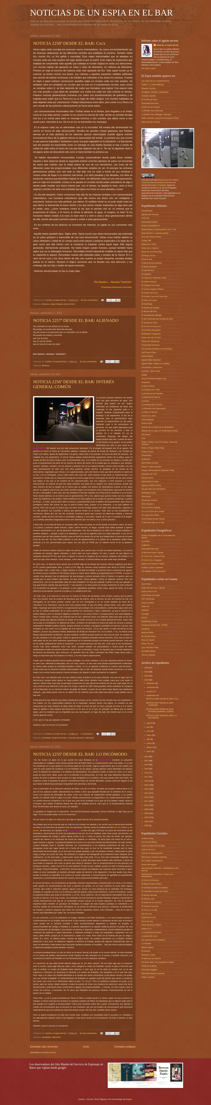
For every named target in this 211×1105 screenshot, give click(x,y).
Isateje (144, 375)
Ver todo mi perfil (148, 68)
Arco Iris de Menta (149, 842)
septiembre (151, 695)
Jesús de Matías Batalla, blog (153, 378)
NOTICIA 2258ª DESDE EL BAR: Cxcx (69, 43)
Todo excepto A (147, 504)
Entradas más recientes (44, 1046)
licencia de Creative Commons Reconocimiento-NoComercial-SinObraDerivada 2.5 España (159, 182)
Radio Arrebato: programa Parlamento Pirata (160, 118)
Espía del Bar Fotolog (150, 122)
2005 (146, 825)
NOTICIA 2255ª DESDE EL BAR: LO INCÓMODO (80, 754)
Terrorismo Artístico (149, 500)
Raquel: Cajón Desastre (151, 467)
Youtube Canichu (148, 96)
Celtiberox (145, 545)
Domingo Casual (148, 255)
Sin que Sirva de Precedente (153, 489)
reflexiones (89, 738)
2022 (146, 756)
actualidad (46, 738)
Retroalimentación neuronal (152, 973)
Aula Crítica (146, 584)
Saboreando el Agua (150, 481)
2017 (146, 777)
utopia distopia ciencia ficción (62, 304)
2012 (146, 797)
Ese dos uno (146, 914)
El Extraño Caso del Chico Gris (154, 296)
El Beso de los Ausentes (151, 263)
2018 (146, 773)
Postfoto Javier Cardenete (152, 567)
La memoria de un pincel (151, 405)
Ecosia (144, 617)
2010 (146, 805)
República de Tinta (149, 474)
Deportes (145, 610)
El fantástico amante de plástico (154, 888)
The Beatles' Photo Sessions (153, 571)
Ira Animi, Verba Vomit (150, 371)
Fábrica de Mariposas (150, 341)
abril (149, 739)
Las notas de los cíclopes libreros (155, 81)
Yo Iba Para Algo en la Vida (152, 522)
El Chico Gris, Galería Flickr (153, 556)
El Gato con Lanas (149, 300)
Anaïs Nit (145, 218)
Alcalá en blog (147, 838)
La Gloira (145, 401)
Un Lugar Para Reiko (150, 515)
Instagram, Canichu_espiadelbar (155, 92)
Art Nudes (145, 541)
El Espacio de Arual (149, 293)
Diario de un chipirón (150, 248)
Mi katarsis (145, 951)
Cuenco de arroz (148, 849)
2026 (146, 668)
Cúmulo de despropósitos (152, 853)
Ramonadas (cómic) (149, 463)
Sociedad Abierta (148, 651)
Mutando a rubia (148, 955)
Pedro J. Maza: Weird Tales (152, 448)
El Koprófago (146, 304)
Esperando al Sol (148, 917)
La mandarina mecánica (151, 932)
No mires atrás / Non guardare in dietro (157, 962)
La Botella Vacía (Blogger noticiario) (156, 114)
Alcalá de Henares (59, 738)
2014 (146, 789)
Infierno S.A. (146, 929)
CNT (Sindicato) (148, 599)
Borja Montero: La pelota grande (155, 233)
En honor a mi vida (149, 910)
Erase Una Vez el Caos (151, 337)
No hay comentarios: (90, 300)
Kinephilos (145, 382)
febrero (150, 747)
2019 (146, 769)
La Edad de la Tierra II (150, 397)
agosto (150, 723)
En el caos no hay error (151, 326)
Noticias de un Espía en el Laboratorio (157, 427)
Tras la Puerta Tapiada (150, 507)
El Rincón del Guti (148, 311)
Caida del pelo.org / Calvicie (153, 588)
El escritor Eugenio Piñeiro (152, 289)
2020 (146, 764)
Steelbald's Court (148, 493)
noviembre (151, 687)
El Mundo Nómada (149, 895)
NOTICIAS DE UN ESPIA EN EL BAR (101, 12)
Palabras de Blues (149, 966)
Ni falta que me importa (151, 958)
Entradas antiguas (125, 1046)
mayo (149, 735)
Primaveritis (146, 455)
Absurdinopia (146, 211)
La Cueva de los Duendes (152, 393)
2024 (146, 676)
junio (149, 731)
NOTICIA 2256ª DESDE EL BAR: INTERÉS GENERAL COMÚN (160, 710)
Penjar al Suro (147, 452)
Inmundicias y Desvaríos (151, 367)
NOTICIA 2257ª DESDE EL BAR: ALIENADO (76, 320)
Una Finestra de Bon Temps (153, 519)
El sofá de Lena (147, 899)
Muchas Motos (147, 632)
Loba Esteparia (147, 419)
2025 (146, 672)
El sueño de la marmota (151, 902)
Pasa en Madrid (148, 640)
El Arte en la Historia (150, 880)
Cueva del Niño (147, 603)
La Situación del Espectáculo (153, 408)
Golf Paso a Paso (148, 352)
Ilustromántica (147, 356)
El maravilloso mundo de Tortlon (154, 891)
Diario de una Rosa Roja (151, 252)
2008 (146, 813)
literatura (45, 304)
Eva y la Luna (147, 921)
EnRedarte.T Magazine (151, 334)
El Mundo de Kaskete (150, 308)
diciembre (151, 683)
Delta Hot (145, 606)
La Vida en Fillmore (149, 412)
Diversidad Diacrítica (150, 103)
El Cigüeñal (146, 274)
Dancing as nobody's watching (154, 857)
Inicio (86, 1046)
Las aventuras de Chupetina (153, 940)
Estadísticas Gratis (149, 621)
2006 (146, 821)
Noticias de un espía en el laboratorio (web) (159, 431)
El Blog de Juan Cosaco (151, 884)
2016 (146, 781)
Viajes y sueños (148, 977)
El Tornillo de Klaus (149, 99)
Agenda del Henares (150, 214)
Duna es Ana (146, 259)
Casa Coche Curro (149, 591)
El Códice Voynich (149, 282)
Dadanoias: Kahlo (148, 244)
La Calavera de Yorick (150, 390)
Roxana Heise (147, 478)
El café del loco (147, 270)
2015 (146, 785)
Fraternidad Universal (150, 345)
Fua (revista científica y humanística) (156, 349)
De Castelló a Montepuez (152, 861)
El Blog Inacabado (149, 267)
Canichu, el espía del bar (167, 45)
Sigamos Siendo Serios (151, 485)
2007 (146, 817)
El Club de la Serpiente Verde (153, 278)
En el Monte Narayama (151, 330)
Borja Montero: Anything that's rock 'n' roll (158, 229)
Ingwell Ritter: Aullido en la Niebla (155, 363)
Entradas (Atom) (49, 1052)
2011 (146, 801)
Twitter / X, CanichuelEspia (152, 84)
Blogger (129, 1099)
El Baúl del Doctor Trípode (152, 552)
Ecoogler (145, 614)
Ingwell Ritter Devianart (151, 360)
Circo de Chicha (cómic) (151, 237)
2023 (146, 680)
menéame (145, 629)
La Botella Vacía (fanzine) (152, 111)
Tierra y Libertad (148, 655)
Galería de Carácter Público (153, 564)
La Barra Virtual (147, 386)
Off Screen (145, 434)
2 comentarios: (87, 734)
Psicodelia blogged (149, 969)
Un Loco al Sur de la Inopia (152, 511)
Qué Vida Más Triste (149, 647)
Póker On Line (147, 644)
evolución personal (76, 738)
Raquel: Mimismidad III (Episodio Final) (157, 470)
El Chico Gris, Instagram (151, 560)
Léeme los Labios (148, 416)
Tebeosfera (146, 496)
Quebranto (145, 459)
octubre (150, 691)
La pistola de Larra (149, 936)
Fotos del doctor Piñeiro (151, 925)
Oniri (143, 438)
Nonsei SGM (146, 423)
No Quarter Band (148, 636)
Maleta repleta (147, 947)
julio (148, 727)
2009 (146, 809)
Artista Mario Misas (149, 222)
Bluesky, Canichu (148, 88)
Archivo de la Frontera (150, 107)
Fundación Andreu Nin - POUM (154, 625)
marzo (149, 743)
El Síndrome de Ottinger (151, 315)
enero (149, 751)
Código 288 (146, 240)
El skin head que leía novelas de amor (157, 319)
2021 (146, 761)
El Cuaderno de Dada (150, 285)
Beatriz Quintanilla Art (150, 225)
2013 (146, 793)
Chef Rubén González (150, 595)
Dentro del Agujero (149, 864)
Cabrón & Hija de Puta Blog (152, 846)
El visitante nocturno (149, 906)
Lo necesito (146, 943)
